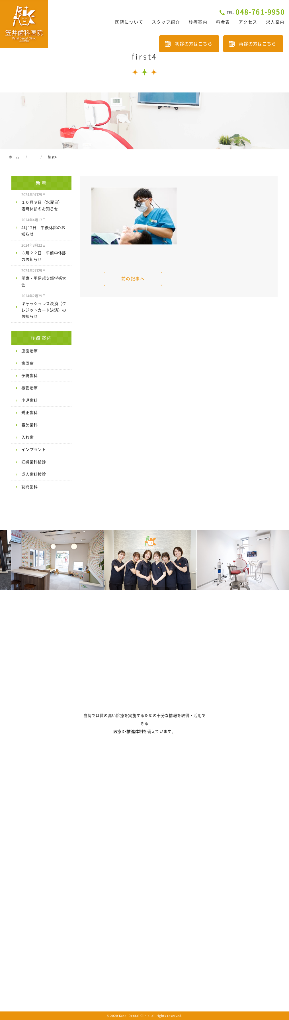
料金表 (223, 22)
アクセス (248, 22)
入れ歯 (27, 437)
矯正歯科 (29, 413)
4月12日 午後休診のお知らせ (43, 227)
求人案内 (275, 22)
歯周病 (27, 363)
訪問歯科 (29, 487)
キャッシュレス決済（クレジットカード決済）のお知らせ (43, 306)
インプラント (33, 450)
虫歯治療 (29, 351)
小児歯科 (29, 400)
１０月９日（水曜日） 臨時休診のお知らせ (43, 202)
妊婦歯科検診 (33, 462)
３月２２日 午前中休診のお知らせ (43, 252)
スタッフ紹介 (166, 22)
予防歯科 (29, 376)
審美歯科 (29, 425)
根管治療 (29, 388)
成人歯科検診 (33, 474)
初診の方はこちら (193, 44)
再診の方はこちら (257, 44)
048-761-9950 (256, 12)
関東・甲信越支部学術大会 (43, 278)
